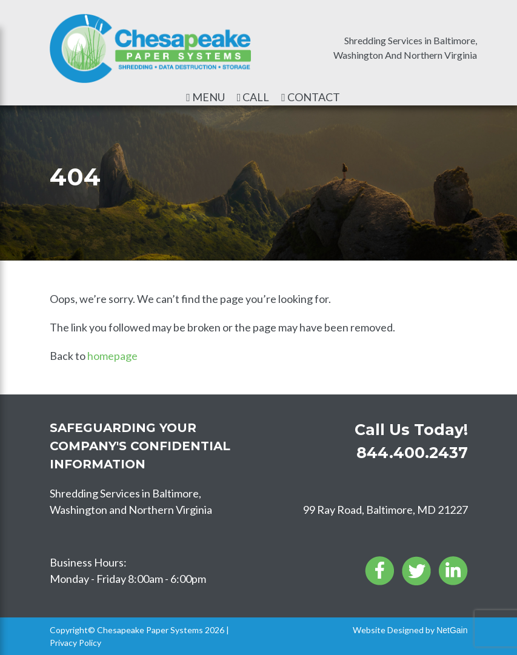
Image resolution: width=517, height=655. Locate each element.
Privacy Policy (75, 642)
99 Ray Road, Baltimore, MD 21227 (385, 509)
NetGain (451, 630)
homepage (112, 355)
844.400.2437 (412, 453)
